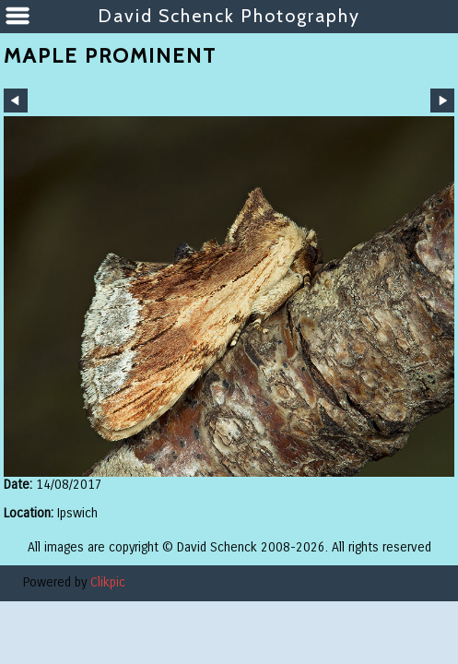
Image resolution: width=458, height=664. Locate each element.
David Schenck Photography (229, 16)
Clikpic (107, 582)
